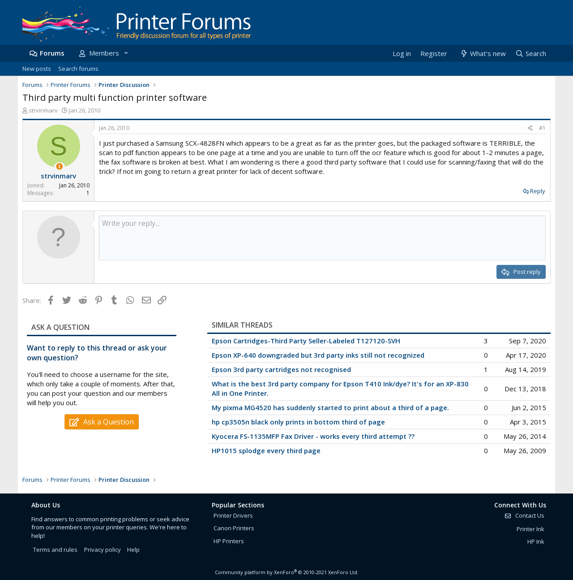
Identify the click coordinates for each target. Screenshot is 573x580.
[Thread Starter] (59, 166)
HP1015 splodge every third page (266, 450)
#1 (542, 128)
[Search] (530, 53)
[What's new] (482, 53)
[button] (126, 53)
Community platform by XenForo (287, 572)
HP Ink (535, 541)
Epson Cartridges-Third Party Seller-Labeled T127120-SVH (306, 340)
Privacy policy (102, 549)
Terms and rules (55, 549)
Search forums (78, 69)
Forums (52, 52)
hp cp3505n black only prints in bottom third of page (298, 421)
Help (133, 549)
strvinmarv (43, 110)
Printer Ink (530, 529)
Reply (537, 191)
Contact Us (524, 515)
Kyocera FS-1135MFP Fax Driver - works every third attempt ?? (313, 436)
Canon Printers (234, 528)
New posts (36, 69)
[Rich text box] (322, 238)
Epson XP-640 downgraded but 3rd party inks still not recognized (318, 355)
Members (104, 52)
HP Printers (229, 541)
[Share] (530, 128)
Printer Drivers (233, 515)
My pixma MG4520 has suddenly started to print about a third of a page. (330, 407)
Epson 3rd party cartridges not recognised (281, 369)
